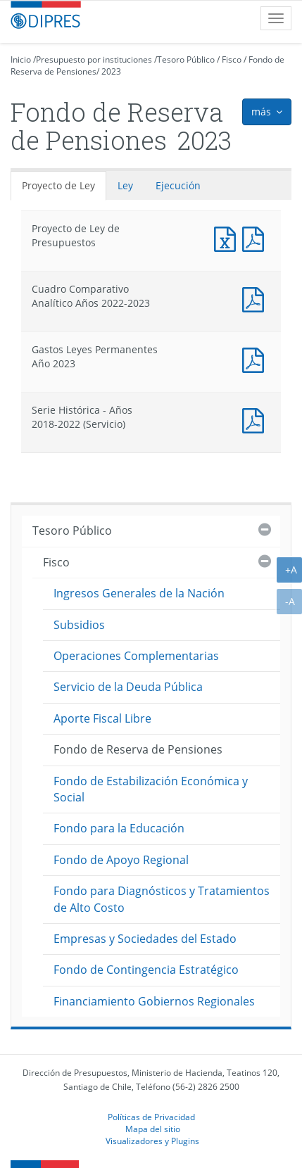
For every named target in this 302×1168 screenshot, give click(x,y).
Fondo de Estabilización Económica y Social (151, 789)
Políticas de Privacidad (151, 1116)
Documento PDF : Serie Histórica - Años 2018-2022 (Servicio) (256, 419)
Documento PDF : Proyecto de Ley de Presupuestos (256, 237)
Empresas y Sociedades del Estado (145, 938)
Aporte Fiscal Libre (102, 718)
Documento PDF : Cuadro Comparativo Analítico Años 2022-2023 (256, 298)
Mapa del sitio (152, 1128)
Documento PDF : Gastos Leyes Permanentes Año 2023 (256, 358)
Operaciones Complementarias (136, 656)
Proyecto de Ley (58, 185)
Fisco (231, 59)
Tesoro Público (186, 59)
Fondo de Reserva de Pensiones (138, 749)
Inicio (21, 59)
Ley (125, 185)
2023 (111, 71)
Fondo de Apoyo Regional (121, 860)
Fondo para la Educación (119, 828)
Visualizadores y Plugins (152, 1140)
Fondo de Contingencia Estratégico (146, 969)
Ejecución (178, 185)
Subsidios (79, 625)
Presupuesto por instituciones (94, 59)
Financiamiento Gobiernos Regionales (154, 1001)
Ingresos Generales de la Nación (139, 593)
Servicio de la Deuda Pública (128, 686)
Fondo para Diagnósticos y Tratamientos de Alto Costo (162, 899)
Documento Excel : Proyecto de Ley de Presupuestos (228, 237)
